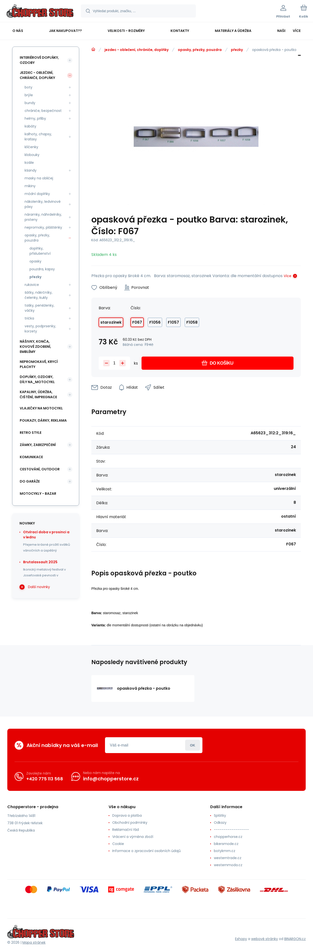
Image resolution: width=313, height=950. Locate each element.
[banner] (40, 11)
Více (287, 275)
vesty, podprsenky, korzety (40, 329)
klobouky (32, 154)
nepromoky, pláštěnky (43, 227)
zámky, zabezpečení (38, 444)
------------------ (231, 829)
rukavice (32, 284)
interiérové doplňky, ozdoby (39, 60)
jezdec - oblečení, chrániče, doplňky (136, 49)
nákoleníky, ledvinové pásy (43, 204)
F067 (137, 322)
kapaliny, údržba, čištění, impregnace (38, 394)
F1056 (155, 322)
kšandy (31, 170)
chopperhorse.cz (228, 836)
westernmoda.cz (228, 865)
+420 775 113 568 (44, 779)
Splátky (220, 815)
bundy (30, 102)
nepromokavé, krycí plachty (39, 364)
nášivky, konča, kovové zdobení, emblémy (35, 346)
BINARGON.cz (295, 938)
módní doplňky (37, 193)
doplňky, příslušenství (40, 251)
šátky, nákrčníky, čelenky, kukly (38, 295)
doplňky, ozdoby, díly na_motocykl (37, 379)
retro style (30, 432)
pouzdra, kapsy (42, 269)
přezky (237, 49)
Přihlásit (192, 745)
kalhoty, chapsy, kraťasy (38, 137)
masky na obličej (39, 178)
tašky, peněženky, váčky (39, 308)
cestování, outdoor (40, 469)
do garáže (30, 481)
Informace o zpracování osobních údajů (146, 850)
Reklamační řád (125, 829)
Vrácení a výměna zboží (132, 836)
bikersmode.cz (226, 843)
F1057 (173, 322)
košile (29, 162)
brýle (29, 95)
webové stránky (264, 938)
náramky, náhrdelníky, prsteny (43, 217)
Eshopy (241, 938)
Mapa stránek (34, 942)
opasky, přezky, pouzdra (200, 49)
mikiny (30, 186)
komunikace (31, 457)
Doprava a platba (127, 815)
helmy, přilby (35, 118)
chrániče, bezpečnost (43, 110)
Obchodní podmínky (129, 822)
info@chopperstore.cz (111, 778)
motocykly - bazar (38, 493)
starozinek (111, 322)
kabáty (30, 126)
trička (29, 318)
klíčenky (31, 147)
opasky (35, 261)
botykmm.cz (224, 850)
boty (28, 87)
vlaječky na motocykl (41, 408)
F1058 (192, 322)
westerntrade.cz (227, 857)
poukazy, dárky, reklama (43, 420)
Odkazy (220, 822)
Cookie (118, 843)
